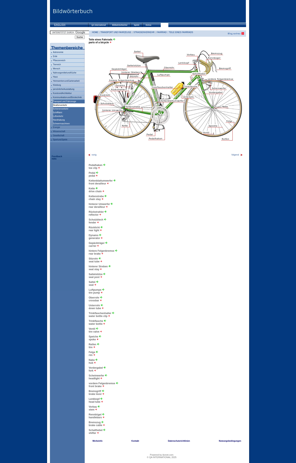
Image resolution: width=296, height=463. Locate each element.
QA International (98, 25)
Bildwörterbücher (120, 25)
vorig (92, 154)
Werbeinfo (97, 441)
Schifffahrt (57, 112)
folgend (237, 154)
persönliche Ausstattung (63, 89)
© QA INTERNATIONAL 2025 (162, 457)
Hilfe (54, 159)
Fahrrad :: (163, 32)
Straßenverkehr (143, 32)
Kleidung (57, 85)
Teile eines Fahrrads (181, 32)
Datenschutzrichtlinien (179, 441)
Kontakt (135, 441)
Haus (55, 77)
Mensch (56, 68)
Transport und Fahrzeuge (64, 101)
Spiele (136, 25)
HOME (95, 32)
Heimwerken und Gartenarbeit (66, 81)
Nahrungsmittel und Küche (64, 73)
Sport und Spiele (60, 139)
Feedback (57, 156)
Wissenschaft (59, 131)
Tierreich (57, 64)
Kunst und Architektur (62, 93)
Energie (56, 127)
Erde (55, 56)
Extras (148, 25)
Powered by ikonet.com (161, 455)
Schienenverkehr (60, 109)
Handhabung (59, 120)
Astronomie (58, 52)
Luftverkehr (58, 116)
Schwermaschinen (61, 123)
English (60, 24)
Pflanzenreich (59, 60)
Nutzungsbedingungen (230, 441)
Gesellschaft (58, 135)
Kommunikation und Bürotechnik (67, 97)
